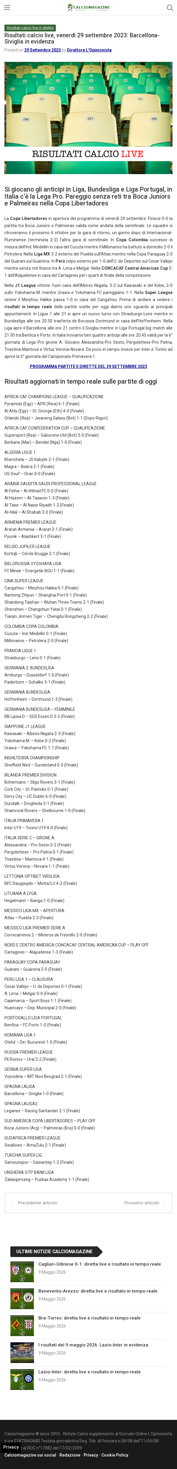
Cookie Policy (114, 1455)
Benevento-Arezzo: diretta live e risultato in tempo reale (97, 1291)
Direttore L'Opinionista (89, 50)
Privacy (91, 1455)
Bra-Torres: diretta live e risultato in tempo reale (89, 1318)
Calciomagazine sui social (30, 1455)
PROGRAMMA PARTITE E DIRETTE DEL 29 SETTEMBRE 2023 (88, 366)
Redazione (69, 1455)
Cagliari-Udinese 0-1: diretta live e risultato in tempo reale (99, 1264)
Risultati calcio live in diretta (30, 27)
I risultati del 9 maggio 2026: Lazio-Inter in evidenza (93, 1345)
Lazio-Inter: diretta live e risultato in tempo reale (89, 1372)
